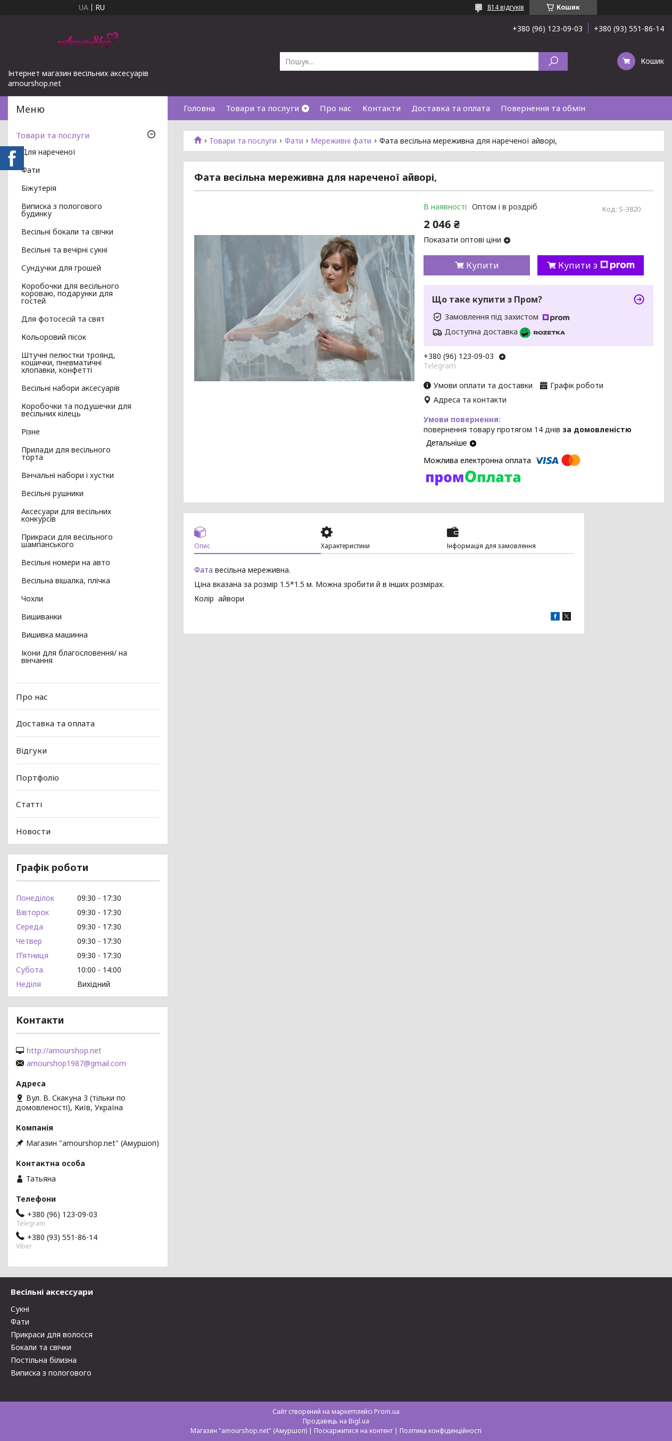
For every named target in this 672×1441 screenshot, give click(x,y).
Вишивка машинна (54, 635)
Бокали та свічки (41, 1347)
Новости (33, 831)
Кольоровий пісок (53, 337)
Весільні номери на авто (65, 563)
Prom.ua (387, 1411)
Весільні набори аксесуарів (70, 388)
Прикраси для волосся (52, 1334)
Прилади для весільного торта (66, 454)
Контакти (381, 108)
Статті (29, 804)
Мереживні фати (341, 141)
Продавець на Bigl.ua (336, 1421)
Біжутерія (38, 189)
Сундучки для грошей (61, 268)
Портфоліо (37, 777)
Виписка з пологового (51, 1373)
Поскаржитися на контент (353, 1430)
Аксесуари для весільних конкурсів (66, 516)
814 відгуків (505, 7)
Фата (203, 570)
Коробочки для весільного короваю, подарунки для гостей (70, 294)
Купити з (596, 265)
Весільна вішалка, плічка (65, 581)
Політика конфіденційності (441, 1430)
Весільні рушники (52, 494)
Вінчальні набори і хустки (67, 476)
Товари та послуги (262, 108)
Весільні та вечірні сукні (64, 250)
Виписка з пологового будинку (61, 211)
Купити (482, 265)
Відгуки (31, 750)
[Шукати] (553, 61)
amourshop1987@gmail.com (76, 1063)
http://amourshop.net (64, 1050)
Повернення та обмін (543, 108)
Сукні (20, 1309)
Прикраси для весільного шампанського (67, 541)
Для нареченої (48, 152)
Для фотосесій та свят (63, 319)
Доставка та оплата (450, 108)
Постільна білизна (44, 1360)
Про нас (336, 108)
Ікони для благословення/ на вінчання (74, 657)
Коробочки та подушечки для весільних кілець (76, 410)
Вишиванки (41, 617)
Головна (199, 108)
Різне (30, 432)
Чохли (32, 599)
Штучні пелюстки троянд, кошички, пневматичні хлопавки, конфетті (68, 363)
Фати (294, 141)
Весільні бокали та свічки (67, 232)
